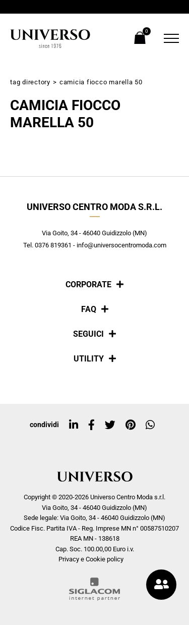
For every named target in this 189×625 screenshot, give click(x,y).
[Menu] (169, 38)
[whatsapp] (150, 425)
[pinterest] (130, 425)
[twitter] (110, 425)
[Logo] (50, 38)
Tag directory (30, 82)
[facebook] (91, 425)
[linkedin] (73, 425)
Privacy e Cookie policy (90, 559)
